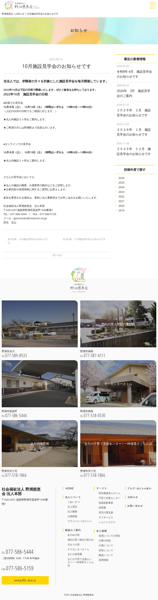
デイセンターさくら (78, 549)
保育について (106, 550)
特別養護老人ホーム (109, 493)
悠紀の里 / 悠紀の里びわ (81, 539)
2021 (121, 196)
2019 (121, 206)
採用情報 (103, 560)
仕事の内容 (105, 540)
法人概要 (72, 511)
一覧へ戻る (56, 255)
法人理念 (72, 506)
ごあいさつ (74, 501)
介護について (106, 545)
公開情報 (72, 516)
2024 (121, 182)
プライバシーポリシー (80, 521)
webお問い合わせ (25, 580)
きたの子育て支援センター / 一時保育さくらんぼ (81, 562)
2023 (121, 187)
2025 (121, 178)
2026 (121, 173)
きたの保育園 (75, 554)
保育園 (102, 507)
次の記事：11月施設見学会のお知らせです (84, 239)
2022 (121, 192)
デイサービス (106, 517)
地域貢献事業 (106, 502)
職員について (106, 555)
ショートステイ (107, 522)
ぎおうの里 (74, 544)
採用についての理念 (109, 535)
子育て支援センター (109, 498)
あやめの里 (74, 534)
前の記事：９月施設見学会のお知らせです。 (28, 241)
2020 (121, 201)
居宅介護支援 (106, 512)
